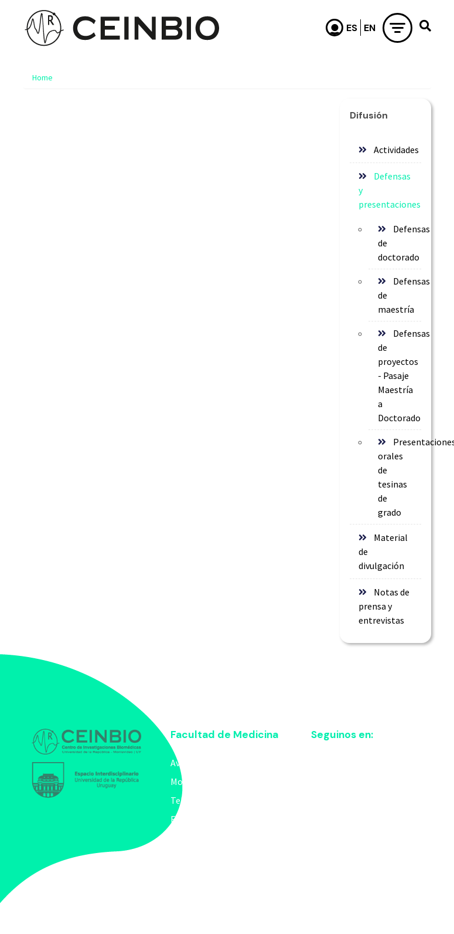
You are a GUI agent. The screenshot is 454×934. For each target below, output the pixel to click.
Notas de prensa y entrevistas (384, 606)
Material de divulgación (383, 551)
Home (42, 77)
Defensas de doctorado (399, 243)
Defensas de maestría (399, 295)
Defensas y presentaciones (390, 190)
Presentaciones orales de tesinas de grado (399, 477)
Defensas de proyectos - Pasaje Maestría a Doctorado (399, 375)
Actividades (396, 149)
